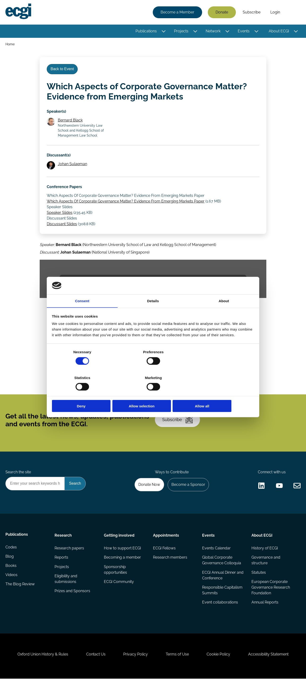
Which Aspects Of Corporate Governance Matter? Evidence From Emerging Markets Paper (126, 205)
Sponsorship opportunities (115, 580)
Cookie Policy (220, 668)
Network (212, 31)
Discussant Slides (62, 228)
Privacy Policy (135, 668)
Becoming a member (122, 568)
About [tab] (224, 314)
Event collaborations (220, 613)
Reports (61, 568)
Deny (85, 393)
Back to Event (63, 71)
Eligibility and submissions (66, 590)
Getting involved (119, 545)
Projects (181, 31)
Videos (12, 587)
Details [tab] (153, 314)
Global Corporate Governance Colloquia (221, 571)
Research (63, 545)
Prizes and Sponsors (72, 602)
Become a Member (177, 12)
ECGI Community (119, 593)
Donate (221, 12)
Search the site (18, 481)
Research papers (69, 558)
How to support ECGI (122, 558)
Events (243, 31)
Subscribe (251, 12)
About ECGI (278, 31)
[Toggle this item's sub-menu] (163, 31)
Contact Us (94, 668)
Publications (146, 31)
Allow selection (153, 393)
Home (10, 45)
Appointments (166, 545)
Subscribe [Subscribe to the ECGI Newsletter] (178, 427)
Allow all (221, 393)
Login (275, 12)
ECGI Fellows (164, 558)
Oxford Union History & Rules (40, 668)
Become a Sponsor (187, 494)
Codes (11, 558)
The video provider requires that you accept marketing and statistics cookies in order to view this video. (153, 286)
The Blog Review (20, 596)
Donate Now (148, 494)
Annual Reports (264, 613)
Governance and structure (265, 571)
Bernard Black (70, 123)
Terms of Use (177, 668)
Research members (170, 568)
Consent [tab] (82, 314)
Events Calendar (216, 558)
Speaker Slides (60, 217)
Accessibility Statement (271, 668)
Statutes (258, 583)
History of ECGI (264, 558)
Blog (10, 568)
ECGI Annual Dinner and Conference (222, 586)
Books (11, 577)
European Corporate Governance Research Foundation (270, 598)
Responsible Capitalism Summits (222, 601)
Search (292, 12)
